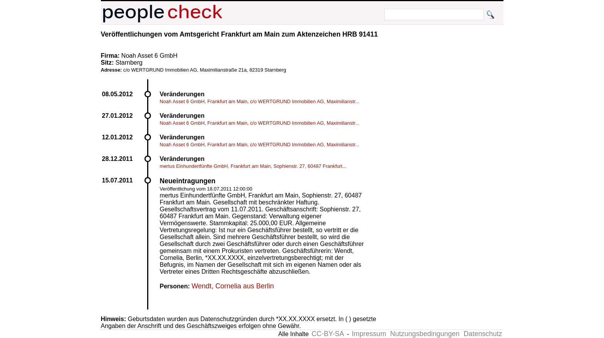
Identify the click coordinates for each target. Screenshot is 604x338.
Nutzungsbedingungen (425, 334)
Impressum (369, 334)
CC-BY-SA (328, 334)
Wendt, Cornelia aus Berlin (232, 286)
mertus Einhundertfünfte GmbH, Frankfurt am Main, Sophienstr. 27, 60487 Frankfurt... (253, 166)
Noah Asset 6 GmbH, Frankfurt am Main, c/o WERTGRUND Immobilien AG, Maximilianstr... (259, 101)
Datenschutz (482, 334)
